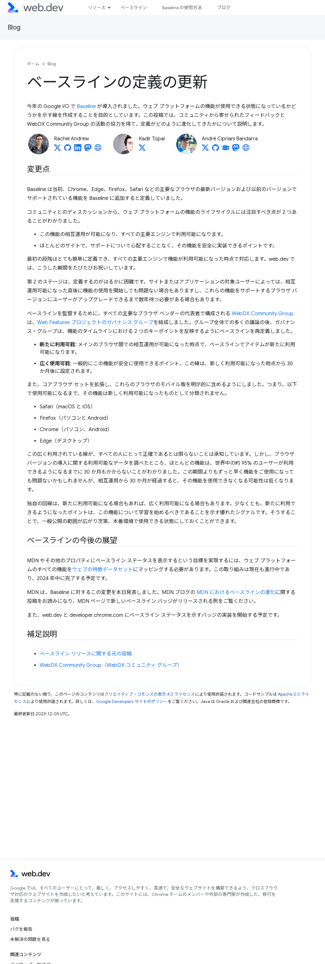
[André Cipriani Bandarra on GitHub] (215, 149)
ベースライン (134, 7)
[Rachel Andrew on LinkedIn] (77, 149)
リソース (96, 7)
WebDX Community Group (263, 313)
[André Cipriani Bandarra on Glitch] (225, 149)
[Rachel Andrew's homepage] (98, 149)
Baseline (86, 106)
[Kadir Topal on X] (142, 149)
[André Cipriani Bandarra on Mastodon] (235, 149)
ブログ (223, 7)
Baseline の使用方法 (182, 7)
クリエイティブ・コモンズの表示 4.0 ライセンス (149, 694)
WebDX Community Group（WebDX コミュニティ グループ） (111, 665)
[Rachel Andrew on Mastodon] (87, 149)
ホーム (33, 64)
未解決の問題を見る (30, 939)
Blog (14, 27)
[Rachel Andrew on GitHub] (67, 149)
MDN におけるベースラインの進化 (235, 592)
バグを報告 (21, 929)
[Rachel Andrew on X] (57, 149)
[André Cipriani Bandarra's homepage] (245, 149)
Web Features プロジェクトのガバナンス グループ (95, 322)
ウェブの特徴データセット (102, 569)
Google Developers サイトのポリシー (132, 701)
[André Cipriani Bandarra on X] (205, 149)
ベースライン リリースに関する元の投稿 (86, 654)
